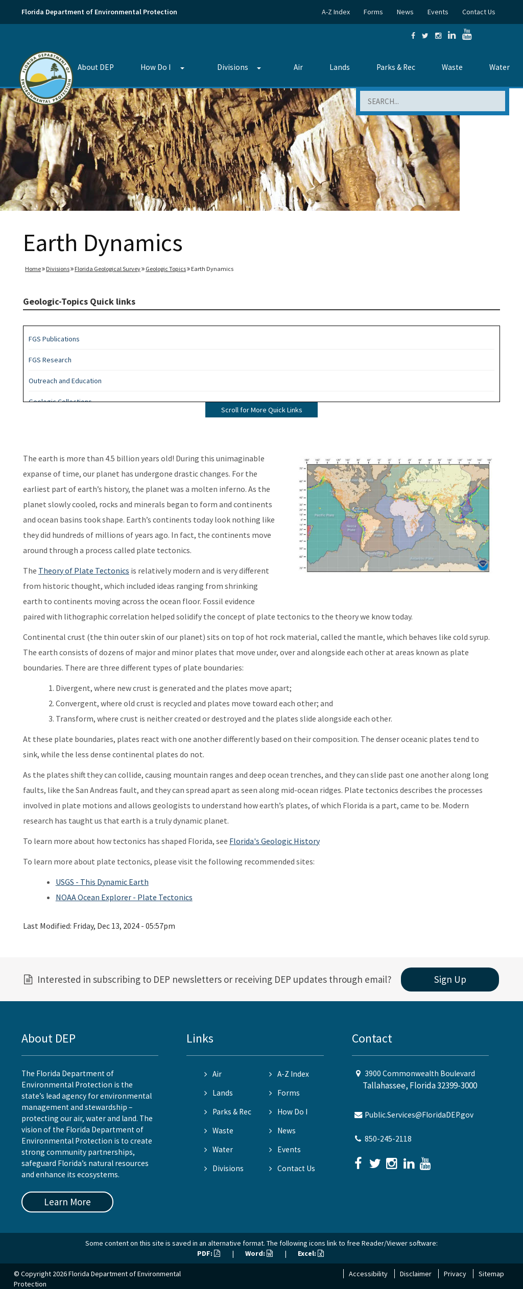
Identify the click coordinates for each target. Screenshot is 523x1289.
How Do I (155, 67)
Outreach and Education (65, 380)
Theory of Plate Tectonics (83, 570)
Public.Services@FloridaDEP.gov (419, 1115)
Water (499, 67)
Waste (452, 67)
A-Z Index (336, 11)
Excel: (311, 1253)
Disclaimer (416, 1273)
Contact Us (478, 11)
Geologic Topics (166, 268)
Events (437, 11)
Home (33, 268)
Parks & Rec (395, 67)
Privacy (455, 1273)
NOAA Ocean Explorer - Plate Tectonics (124, 897)
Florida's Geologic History (274, 841)
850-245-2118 (388, 1139)
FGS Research (50, 359)
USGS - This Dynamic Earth (102, 882)
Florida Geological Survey (107, 268)
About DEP (96, 67)
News (405, 11)
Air (298, 67)
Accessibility (368, 1273)
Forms (373, 11)
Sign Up (450, 979)
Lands (339, 67)
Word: (259, 1253)
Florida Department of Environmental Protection (99, 11)
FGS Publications (54, 338)
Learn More (67, 1202)
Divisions (232, 67)
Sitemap (491, 1273)
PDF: (208, 1253)
